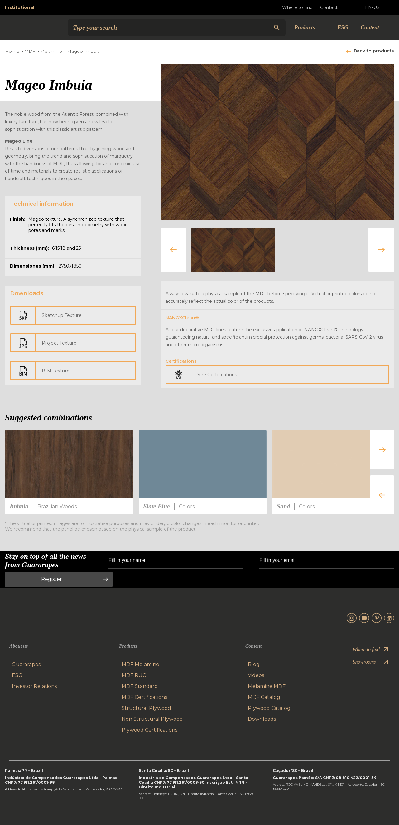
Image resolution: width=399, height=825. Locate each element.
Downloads (262, 719)
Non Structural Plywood (152, 719)
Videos (256, 675)
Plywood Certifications (149, 730)
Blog (254, 664)
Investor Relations (34, 686)
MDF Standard (140, 686)
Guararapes (26, 664)
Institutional (19, 7)
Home (12, 51)
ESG (342, 27)
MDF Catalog (264, 697)
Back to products (374, 51)
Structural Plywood (146, 708)
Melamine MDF (267, 686)
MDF (29, 51)
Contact (334, 7)
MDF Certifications (144, 697)
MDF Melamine (140, 664)
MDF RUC (134, 675)
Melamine (51, 51)
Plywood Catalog (269, 708)
